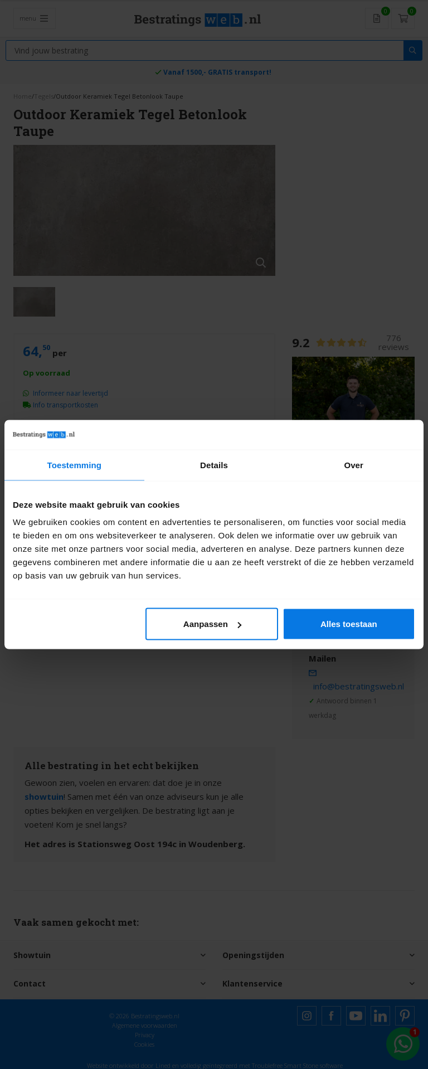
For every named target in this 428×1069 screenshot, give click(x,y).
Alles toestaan (348, 624)
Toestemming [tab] (74, 464)
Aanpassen (212, 624)
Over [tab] (353, 464)
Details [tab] (214, 464)
